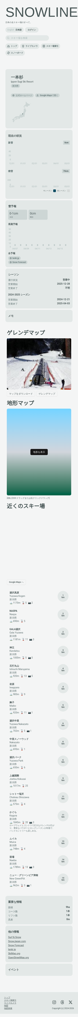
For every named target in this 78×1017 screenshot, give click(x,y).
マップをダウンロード (21, 393)
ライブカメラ (30, 46)
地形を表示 (39, 452)
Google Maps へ (16, 582)
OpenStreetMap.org (18, 957)
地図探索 (8, 1008)
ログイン (32, 30)
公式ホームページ (22, 95)
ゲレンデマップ (47, 393)
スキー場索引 (50, 46)
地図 (6, 1005)
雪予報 (12, 206)
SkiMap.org (14, 953)
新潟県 (15, 86)
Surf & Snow (14, 937)
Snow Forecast (16, 945)
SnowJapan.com (17, 941)
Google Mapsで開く (47, 95)
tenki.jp (12, 949)
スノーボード (15, 53)
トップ (12, 46)
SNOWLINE (41, 12)
